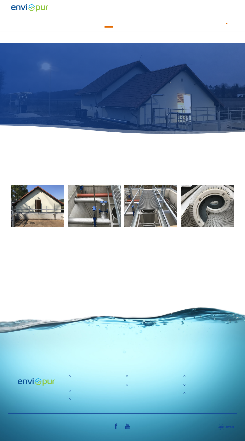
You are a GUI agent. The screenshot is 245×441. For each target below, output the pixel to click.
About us (193, 23)
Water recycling (168, 37)
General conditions (203, 385)
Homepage (66, 37)
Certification (197, 376)
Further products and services (210, 37)
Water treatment (136, 37)
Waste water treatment (99, 37)
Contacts (207, 23)
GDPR (135, 385)
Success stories (109, 23)
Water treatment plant (90, 391)
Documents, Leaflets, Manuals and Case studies (153, 23)
